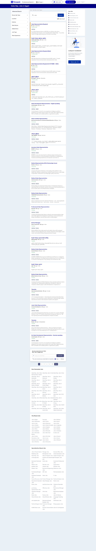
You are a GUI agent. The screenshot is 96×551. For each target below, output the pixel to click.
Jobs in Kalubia (56, 428)
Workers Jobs (35, 468)
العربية (78, 2)
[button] (28, 2)
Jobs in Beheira (56, 419)
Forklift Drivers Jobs (36, 507)
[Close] (56, 15)
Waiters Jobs (34, 464)
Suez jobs (45, 419)
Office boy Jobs (46, 487)
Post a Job (74, 62)
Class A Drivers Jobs (36, 496)
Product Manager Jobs (48, 478)
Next (56, 364)
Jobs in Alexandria (36, 421)
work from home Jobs (47, 484)
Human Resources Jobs (37, 478)
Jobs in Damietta (35, 427)
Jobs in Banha (46, 428)
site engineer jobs (36, 500)
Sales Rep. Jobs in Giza (58, 372)
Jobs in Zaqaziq (46, 427)
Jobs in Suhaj (35, 436)
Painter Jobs (56, 480)
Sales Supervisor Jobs (74, 28)
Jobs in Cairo (34, 423)
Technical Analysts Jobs (58, 478)
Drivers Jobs (34, 484)
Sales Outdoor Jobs (73, 30)
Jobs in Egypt (35, 419)
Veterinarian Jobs (57, 500)
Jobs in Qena (46, 439)
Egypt (82, 2)
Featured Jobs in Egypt (37, 439)
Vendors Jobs (72, 13)
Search (61, 15)
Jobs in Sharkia (35, 425)
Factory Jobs (45, 494)
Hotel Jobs (45, 461)
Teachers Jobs (56, 466)
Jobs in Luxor (45, 438)
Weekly (60, 358)
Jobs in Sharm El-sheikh (48, 425)
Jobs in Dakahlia (35, 430)
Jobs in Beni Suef (46, 432)
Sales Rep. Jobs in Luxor (37, 387)
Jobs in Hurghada (57, 425)
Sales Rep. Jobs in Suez (37, 408)
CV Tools (39, 2)
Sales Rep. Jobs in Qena (48, 397)
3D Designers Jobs (57, 457)
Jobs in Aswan (56, 438)
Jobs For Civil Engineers (58, 507)
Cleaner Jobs (46, 466)
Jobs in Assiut (56, 421)
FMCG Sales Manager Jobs (75, 26)
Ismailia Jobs (56, 432)
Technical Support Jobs (37, 503)
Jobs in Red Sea (35, 441)
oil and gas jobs (35, 457)
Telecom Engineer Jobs (48, 455)
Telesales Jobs (46, 464)
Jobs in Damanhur (47, 441)
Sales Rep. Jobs (35, 455)
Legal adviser (56, 464)
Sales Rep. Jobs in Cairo (48, 372)
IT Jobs (55, 475)
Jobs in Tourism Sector (37, 451)
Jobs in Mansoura (46, 423)
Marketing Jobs (35, 453)
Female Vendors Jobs (74, 17)
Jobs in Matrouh (57, 439)
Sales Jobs (45, 475)
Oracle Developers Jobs (58, 453)
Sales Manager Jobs (47, 480)
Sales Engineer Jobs (74, 15)
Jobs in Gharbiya (57, 430)
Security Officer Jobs (58, 451)
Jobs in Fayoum (56, 436)
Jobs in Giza (56, 423)
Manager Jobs (46, 451)
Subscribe (60, 355)
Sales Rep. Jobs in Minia (37, 397)
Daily (56, 358)
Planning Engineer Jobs (58, 471)
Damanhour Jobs (35, 438)
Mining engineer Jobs (58, 503)
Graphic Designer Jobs (58, 455)
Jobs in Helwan (56, 427)
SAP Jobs (45, 471)
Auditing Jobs (35, 466)
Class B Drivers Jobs (47, 496)
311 (52, 364)
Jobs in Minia (34, 428)
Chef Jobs (45, 491)
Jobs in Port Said (46, 436)
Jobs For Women (57, 494)
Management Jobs (47, 453)
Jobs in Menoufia (46, 430)
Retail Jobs (34, 494)
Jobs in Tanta (46, 421)
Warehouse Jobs (57, 468)
